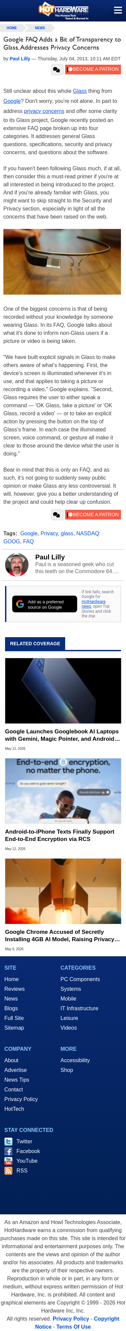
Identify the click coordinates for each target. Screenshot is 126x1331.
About (11, 1060)
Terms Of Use (73, 1327)
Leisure (69, 1018)
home (12, 28)
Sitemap (14, 1028)
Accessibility (75, 1060)
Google (12, 101)
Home (11, 979)
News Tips (16, 1080)
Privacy (49, 533)
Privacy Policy (21, 1099)
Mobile (68, 999)
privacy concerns (44, 111)
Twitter (24, 1141)
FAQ (28, 541)
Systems (70, 989)
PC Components (80, 979)
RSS (22, 1170)
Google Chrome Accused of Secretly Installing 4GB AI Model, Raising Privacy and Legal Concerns (59, 936)
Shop (66, 1070)
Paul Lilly (50, 557)
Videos (68, 1028)
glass (67, 533)
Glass (80, 91)
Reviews (14, 989)
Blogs (11, 1008)
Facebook (28, 1151)
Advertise (15, 1070)
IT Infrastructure (79, 1008)
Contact (13, 1089)
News (40, 28)
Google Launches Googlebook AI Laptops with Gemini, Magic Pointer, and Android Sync (62, 735)
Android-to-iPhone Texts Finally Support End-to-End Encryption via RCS (60, 835)
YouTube (27, 1161)
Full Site (14, 1018)
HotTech (14, 1109)
